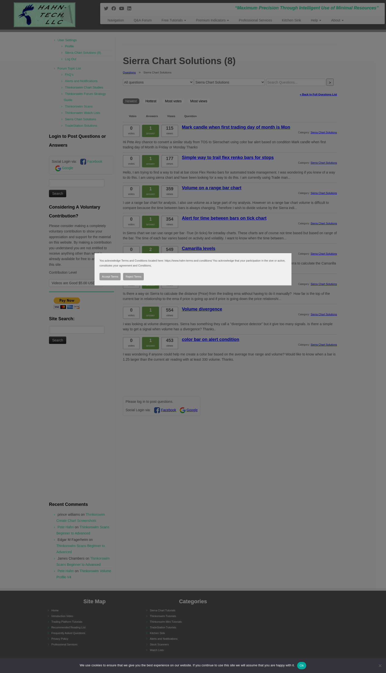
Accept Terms (110, 276)
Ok (302, 665)
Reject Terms (133, 276)
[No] (379, 665)
